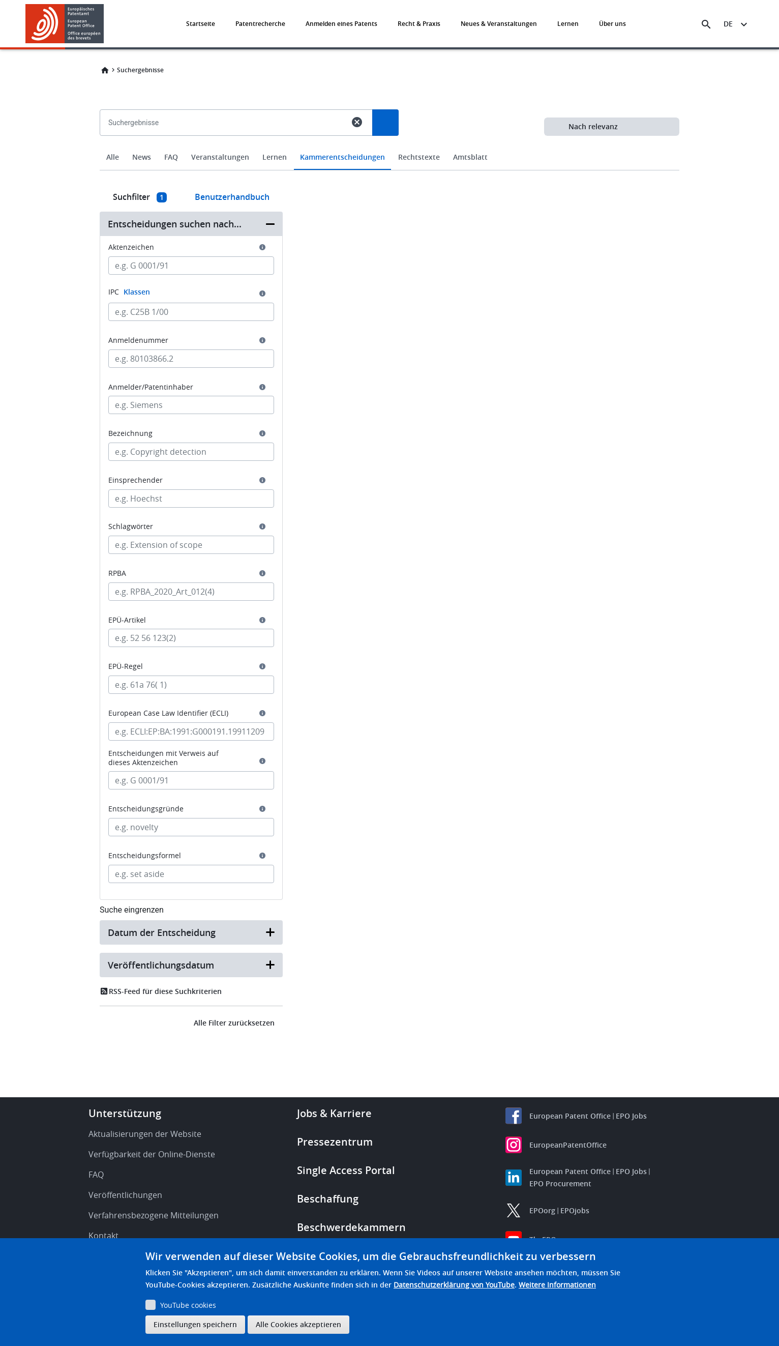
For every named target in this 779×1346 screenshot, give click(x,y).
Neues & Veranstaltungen (499, 23)
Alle (112, 157)
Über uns (612, 23)
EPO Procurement (560, 1183)
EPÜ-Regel (125, 666)
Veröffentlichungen (125, 1195)
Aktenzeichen (131, 247)
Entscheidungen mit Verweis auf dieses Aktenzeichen (163, 758)
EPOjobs (574, 1210)
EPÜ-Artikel (127, 620)
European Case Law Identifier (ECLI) (168, 713)
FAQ (171, 157)
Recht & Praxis (419, 23)
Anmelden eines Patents (341, 23)
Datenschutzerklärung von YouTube (454, 1285)
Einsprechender (135, 480)
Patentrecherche (260, 23)
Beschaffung (327, 1199)
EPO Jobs (631, 1116)
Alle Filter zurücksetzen (234, 1023)
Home (104, 70)
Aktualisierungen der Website (144, 1133)
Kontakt (103, 1235)
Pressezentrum (335, 1142)
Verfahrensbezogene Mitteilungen (153, 1215)
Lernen (568, 23)
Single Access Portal (346, 1170)
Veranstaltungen (220, 157)
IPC (129, 292)
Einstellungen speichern (195, 1324)
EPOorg (542, 1210)
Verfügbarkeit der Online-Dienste (151, 1154)
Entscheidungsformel (144, 855)
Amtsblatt (470, 157)
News (141, 157)
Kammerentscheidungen (342, 157)
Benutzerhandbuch (232, 196)
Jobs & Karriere (334, 1113)
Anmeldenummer (138, 340)
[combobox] (389, 146)
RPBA (117, 573)
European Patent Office (570, 1116)
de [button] (728, 23)
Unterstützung (124, 1113)
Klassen (137, 292)
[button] (105, 24)
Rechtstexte (419, 157)
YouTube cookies (188, 1305)
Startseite (200, 23)
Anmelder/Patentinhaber (150, 387)
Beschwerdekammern (351, 1227)
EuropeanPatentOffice (568, 1145)
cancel (357, 122)
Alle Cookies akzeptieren (298, 1324)
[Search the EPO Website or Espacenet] (706, 24)
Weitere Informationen (557, 1285)
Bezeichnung (130, 433)
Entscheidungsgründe (146, 808)
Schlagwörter (130, 526)
